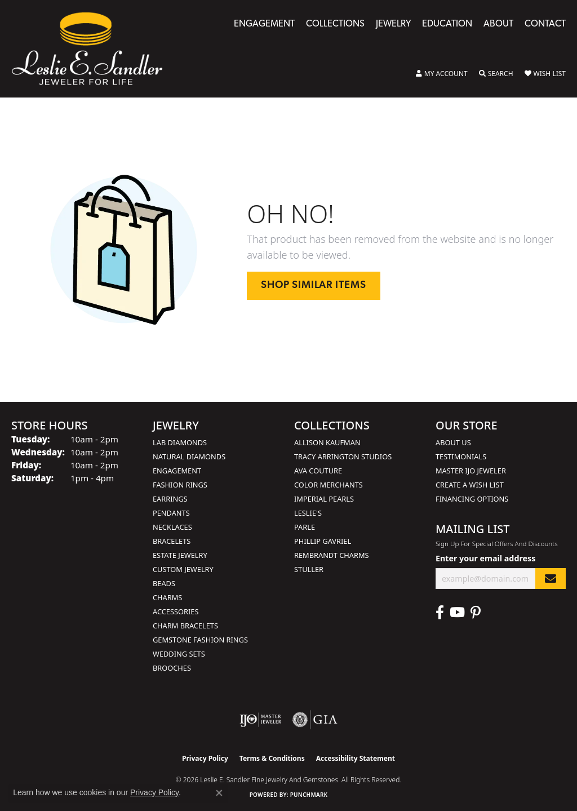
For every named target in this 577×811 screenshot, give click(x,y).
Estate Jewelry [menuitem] (180, 555)
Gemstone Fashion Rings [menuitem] (200, 640)
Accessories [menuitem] (175, 611)
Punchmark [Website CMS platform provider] (309, 795)
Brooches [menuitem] (172, 668)
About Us (453, 442)
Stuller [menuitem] (308, 569)
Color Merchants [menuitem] (328, 485)
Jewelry (393, 24)
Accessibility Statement (355, 758)
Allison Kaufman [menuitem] (327, 442)
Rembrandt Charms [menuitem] (331, 555)
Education (447, 24)
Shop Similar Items (313, 285)
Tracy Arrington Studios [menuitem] (343, 456)
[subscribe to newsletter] (550, 578)
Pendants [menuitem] (171, 513)
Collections (335, 24)
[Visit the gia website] (315, 720)
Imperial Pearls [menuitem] (324, 499)
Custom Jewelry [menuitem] (183, 569)
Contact (545, 24)
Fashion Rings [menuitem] (180, 485)
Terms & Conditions (272, 758)
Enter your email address (485, 558)
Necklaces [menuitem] (172, 527)
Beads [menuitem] (164, 583)
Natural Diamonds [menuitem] (189, 456)
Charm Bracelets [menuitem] (185, 626)
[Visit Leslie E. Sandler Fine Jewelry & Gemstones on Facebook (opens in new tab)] (440, 612)
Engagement (264, 24)
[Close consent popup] (219, 793)
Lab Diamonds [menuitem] (180, 442)
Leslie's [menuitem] (308, 513)
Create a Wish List (470, 485)
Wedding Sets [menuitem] (179, 654)
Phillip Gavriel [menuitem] (322, 541)
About (498, 24)
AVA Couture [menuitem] (318, 471)
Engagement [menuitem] (177, 471)
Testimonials (461, 456)
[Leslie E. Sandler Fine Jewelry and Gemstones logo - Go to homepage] (92, 48)
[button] (442, 73)
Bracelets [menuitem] (171, 541)
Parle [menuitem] (304, 527)
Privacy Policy (205, 758)
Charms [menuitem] (167, 597)
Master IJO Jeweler (471, 471)
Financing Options (472, 499)
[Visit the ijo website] (260, 720)
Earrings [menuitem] (170, 499)
